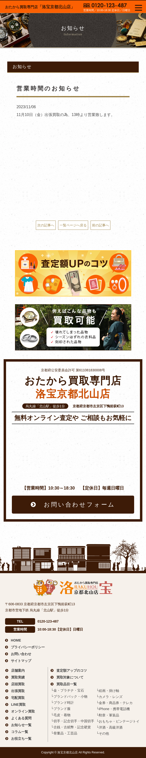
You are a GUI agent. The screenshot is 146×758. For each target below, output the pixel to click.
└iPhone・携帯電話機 (113, 709)
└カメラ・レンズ (109, 697)
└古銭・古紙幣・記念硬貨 (71, 727)
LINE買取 (18, 704)
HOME (16, 640)
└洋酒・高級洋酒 (109, 727)
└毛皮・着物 (60, 715)
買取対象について (70, 677)
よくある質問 (21, 718)
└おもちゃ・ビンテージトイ (117, 721)
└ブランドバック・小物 (69, 696)
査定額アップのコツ (71, 670)
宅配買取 (18, 698)
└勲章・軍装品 (107, 715)
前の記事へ (100, 225)
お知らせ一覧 (21, 725)
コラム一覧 (19, 732)
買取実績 (18, 677)
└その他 (102, 733)
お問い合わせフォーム (79, 504)
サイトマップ (21, 661)
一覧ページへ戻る (73, 225)
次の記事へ (45, 225)
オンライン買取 (23, 711)
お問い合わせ (21, 654)
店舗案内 (18, 670)
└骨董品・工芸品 (64, 733)
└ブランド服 (60, 709)
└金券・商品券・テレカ (114, 703)
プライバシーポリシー (28, 647)
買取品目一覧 (66, 684)
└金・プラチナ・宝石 (67, 690)
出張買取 (18, 691)
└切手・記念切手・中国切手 (72, 721)
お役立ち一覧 (21, 738)
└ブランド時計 (62, 702)
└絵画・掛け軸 (107, 691)
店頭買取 (18, 684)
